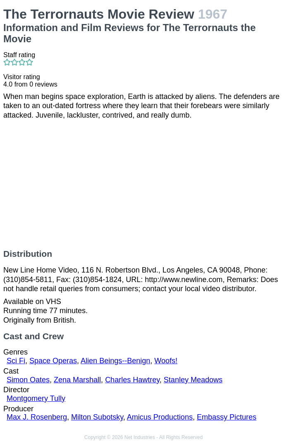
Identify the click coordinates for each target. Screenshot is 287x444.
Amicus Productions (160, 417)
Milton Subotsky (97, 417)
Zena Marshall (77, 380)
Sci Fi (16, 361)
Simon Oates (28, 380)
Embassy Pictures (226, 417)
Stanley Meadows (193, 380)
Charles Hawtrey (132, 380)
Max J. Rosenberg (37, 417)
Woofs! (165, 361)
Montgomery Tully (36, 398)
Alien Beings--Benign (115, 361)
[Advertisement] (143, 184)
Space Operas (53, 361)
